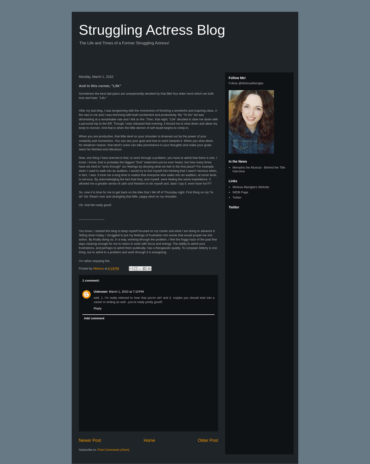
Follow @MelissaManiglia (246, 83)
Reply (97, 308)
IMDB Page (240, 192)
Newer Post (90, 440)
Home (149, 440)
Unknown (101, 291)
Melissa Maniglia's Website (250, 187)
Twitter (236, 197)
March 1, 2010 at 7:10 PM (126, 291)
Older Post (208, 440)
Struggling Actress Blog (152, 30)
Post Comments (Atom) (114, 449)
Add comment (94, 318)
